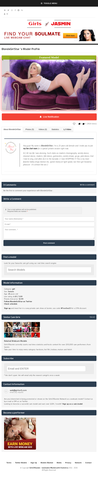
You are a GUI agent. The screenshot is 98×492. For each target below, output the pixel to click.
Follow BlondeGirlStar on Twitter (18, 301)
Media (59, 463)
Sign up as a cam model (72, 404)
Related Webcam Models (15, 340)
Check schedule (10, 304)
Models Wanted (47, 463)
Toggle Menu (49, 3)
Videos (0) (43, 129)
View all (92, 317)
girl (13, 289)
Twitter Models (21, 463)
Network (78, 463)
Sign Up (33, 463)
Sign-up (7, 308)
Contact (88, 463)
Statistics (55, 129)
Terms (8, 463)
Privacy (68, 463)
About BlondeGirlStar (12, 129)
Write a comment (87, 185)
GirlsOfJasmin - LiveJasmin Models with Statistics (48, 468)
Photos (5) (29, 129)
